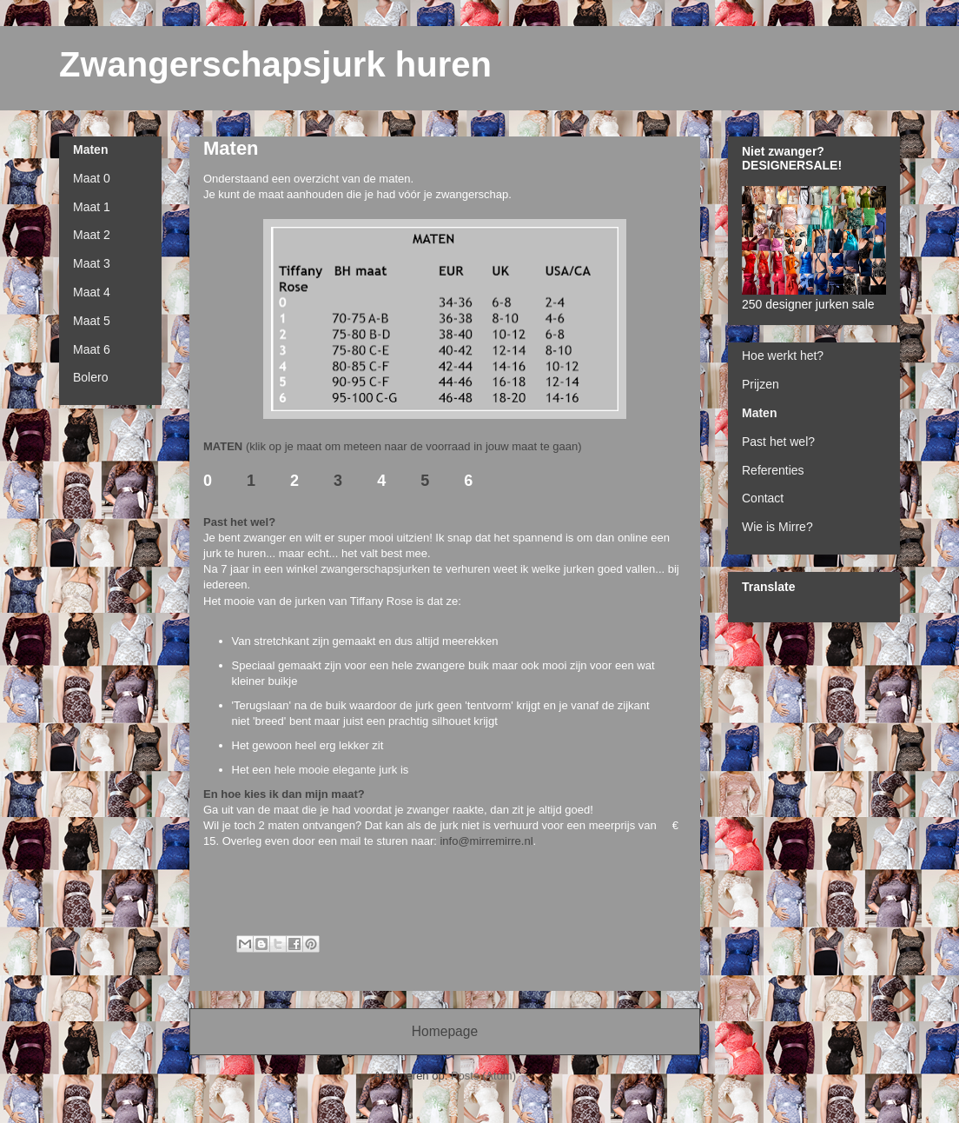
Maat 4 (91, 292)
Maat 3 (91, 263)
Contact (763, 498)
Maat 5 (91, 321)
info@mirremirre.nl (486, 840)
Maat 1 (91, 207)
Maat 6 (91, 349)
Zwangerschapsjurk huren (275, 64)
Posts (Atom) (483, 1075)
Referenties (773, 470)
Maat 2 (91, 235)
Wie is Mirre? (777, 527)
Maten (90, 149)
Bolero (90, 377)
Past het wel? (778, 442)
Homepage (445, 1031)
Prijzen (760, 384)
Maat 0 (91, 178)
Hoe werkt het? (782, 355)
